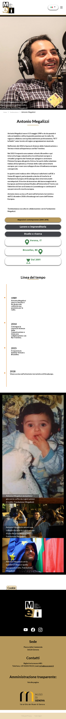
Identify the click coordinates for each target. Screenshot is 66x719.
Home (5, 112)
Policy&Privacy (26, 716)
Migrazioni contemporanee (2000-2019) (33, 220)
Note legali (38, 716)
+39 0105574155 (27, 666)
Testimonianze (14, 112)
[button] (25, 630)
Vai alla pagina (33, 682)
